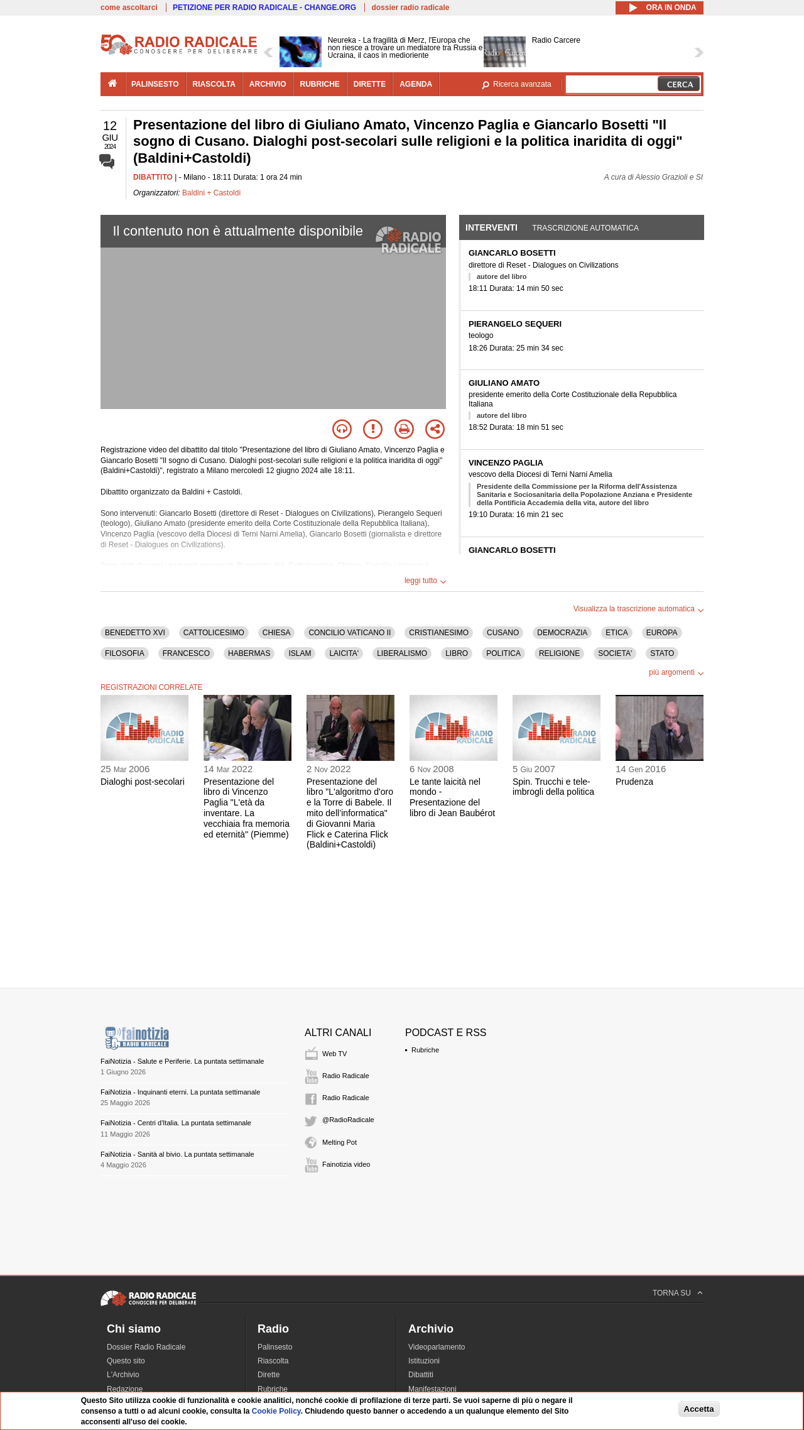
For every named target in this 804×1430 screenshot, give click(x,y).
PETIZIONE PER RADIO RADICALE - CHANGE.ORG (264, 7)
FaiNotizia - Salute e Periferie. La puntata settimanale (182, 1061)
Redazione (125, 1389)
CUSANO (503, 632)
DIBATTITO (153, 177)
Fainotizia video (346, 1164)
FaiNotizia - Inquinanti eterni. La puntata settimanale (180, 1092)
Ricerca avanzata (522, 84)
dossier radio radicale (410, 7)
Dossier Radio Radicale (146, 1347)
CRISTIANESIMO (439, 632)
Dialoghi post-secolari (142, 782)
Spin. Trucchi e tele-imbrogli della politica (553, 787)
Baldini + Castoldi (211, 192)
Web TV (334, 1053)
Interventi (491, 227)
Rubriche (425, 1050)
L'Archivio (123, 1374)
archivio (267, 84)
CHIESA (277, 632)
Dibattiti (420, 1374)
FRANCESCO (186, 653)
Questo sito (126, 1360)
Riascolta (273, 1360)
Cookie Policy (276, 1411)
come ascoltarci (129, 7)
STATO (662, 653)
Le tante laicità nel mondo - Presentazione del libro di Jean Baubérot (452, 797)
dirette (370, 84)
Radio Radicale (345, 1075)
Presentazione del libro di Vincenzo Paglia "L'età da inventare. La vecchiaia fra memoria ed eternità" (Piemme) (247, 808)
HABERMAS (249, 653)
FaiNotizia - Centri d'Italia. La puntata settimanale (175, 1123)
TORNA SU (672, 1293)
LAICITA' (344, 653)
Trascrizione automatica (585, 228)
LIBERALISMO (402, 653)
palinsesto (155, 84)
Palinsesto (275, 1347)
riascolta (214, 84)
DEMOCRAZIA (562, 632)
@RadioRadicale (348, 1119)
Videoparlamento (436, 1347)
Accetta (699, 1409)
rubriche (319, 84)
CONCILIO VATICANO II (349, 632)
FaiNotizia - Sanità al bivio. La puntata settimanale (177, 1154)
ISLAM (299, 653)
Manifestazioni (432, 1389)
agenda (415, 84)
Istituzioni (424, 1360)
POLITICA (503, 653)
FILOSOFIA (124, 653)
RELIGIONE (559, 653)
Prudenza (634, 782)
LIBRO (456, 653)
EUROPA (662, 632)
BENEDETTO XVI (135, 632)
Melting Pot (339, 1142)
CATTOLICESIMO (213, 632)
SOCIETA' (615, 653)
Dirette (269, 1374)
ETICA (616, 632)
